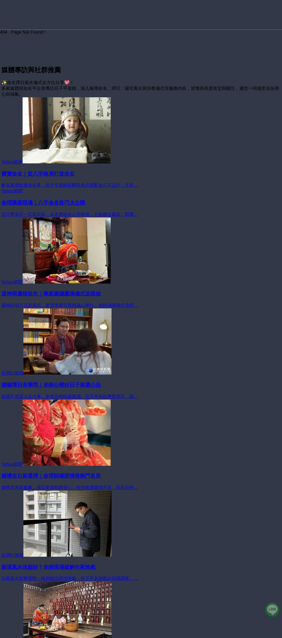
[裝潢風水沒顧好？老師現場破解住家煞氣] (141, 567)
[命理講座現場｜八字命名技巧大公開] (141, 203)
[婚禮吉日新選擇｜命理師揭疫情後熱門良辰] (141, 476)
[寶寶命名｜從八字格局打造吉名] (141, 174)
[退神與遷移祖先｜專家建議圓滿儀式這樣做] (141, 294)
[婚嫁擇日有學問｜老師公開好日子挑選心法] (141, 385)
